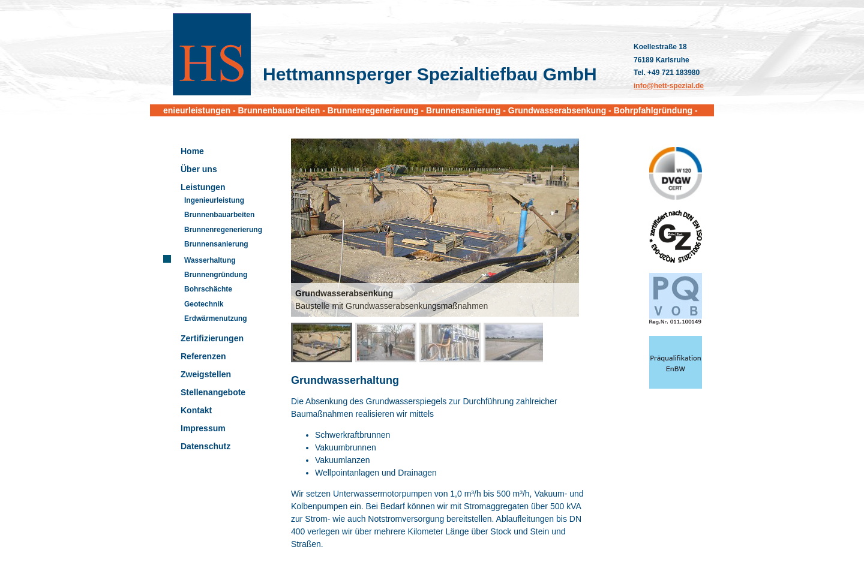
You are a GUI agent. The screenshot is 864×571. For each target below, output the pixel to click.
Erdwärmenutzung (215, 318)
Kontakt (196, 410)
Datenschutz (205, 446)
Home (192, 151)
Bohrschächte (208, 289)
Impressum (203, 428)
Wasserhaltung (210, 260)
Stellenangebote (213, 392)
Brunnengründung (215, 275)
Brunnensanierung (216, 244)
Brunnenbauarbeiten (219, 215)
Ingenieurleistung (214, 200)
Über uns (199, 169)
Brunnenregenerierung (223, 230)
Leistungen (203, 187)
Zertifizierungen (212, 338)
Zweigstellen (206, 374)
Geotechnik (203, 304)
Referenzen (203, 356)
